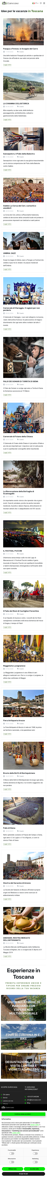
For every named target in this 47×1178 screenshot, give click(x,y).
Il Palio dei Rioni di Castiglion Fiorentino (21, 611)
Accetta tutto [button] (34, 1169)
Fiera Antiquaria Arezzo (14, 720)
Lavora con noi (8, 1101)
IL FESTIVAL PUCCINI (12, 551)
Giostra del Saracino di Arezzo (17, 883)
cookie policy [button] (16, 1133)
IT (35, 3)
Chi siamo (6, 1095)
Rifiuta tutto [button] (12, 1169)
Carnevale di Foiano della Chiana (18, 436)
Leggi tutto (7, 64)
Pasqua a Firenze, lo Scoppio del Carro (20, 49)
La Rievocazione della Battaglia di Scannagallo (18, 492)
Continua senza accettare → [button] (23, 1114)
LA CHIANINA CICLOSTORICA (16, 103)
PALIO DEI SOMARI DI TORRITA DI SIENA (20, 381)
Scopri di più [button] (23, 1174)
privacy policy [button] (35, 1124)
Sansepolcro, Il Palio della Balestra (19, 154)
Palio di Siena (9, 828)
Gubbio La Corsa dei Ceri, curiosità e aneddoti (19, 207)
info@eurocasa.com (34, 1100)
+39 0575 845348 (33, 1097)
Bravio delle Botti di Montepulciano (19, 773)
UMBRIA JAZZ (9, 253)
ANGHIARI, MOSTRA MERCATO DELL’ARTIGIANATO (16, 939)
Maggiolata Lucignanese (14, 666)
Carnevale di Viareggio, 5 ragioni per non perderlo (21, 309)
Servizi (5, 1098)
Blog (28, 1103)
